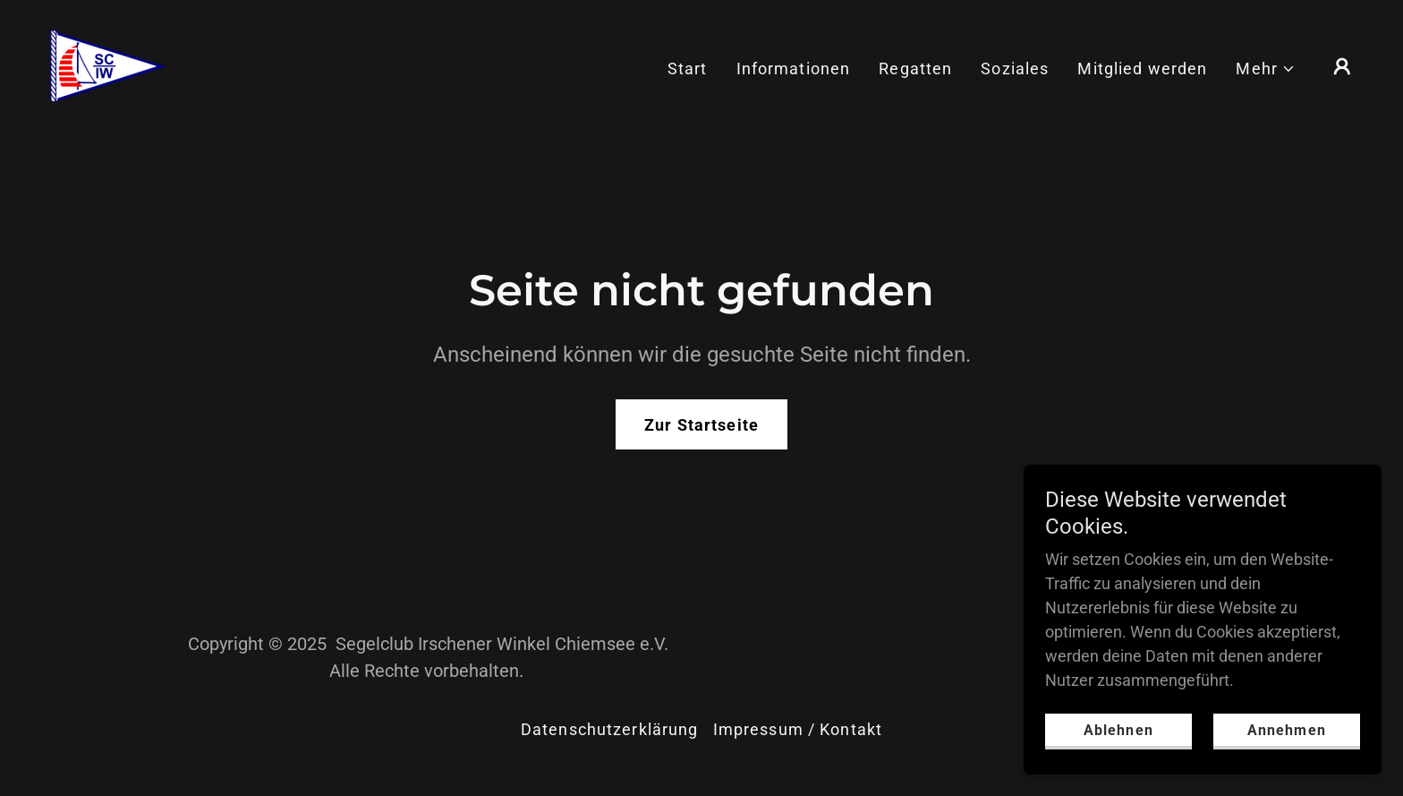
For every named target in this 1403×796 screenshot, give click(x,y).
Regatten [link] (915, 68)
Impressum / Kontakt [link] (798, 729)
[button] (1266, 68)
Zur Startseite (701, 424)
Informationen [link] (793, 68)
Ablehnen (1118, 730)
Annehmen (1286, 730)
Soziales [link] (1015, 68)
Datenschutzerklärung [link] (610, 729)
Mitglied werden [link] (1142, 68)
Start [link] (687, 68)
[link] (106, 65)
